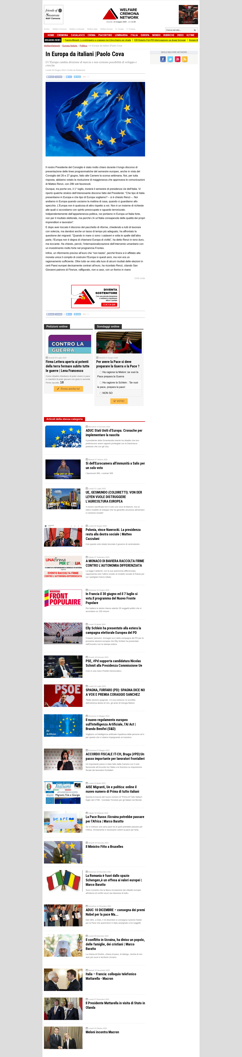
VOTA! (118, 401)
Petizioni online (57, 326)
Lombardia (121, 35)
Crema (91, 35)
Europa (145, 35)
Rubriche (168, 35)
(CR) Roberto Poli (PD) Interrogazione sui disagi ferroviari (166, 40)
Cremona (62, 35)
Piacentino (105, 35)
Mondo (156, 35)
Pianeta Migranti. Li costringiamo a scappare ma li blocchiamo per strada (104, 40)
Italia (134, 35)
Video (180, 35)
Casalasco (78, 35)
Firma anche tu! (68, 388)
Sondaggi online (108, 326)
